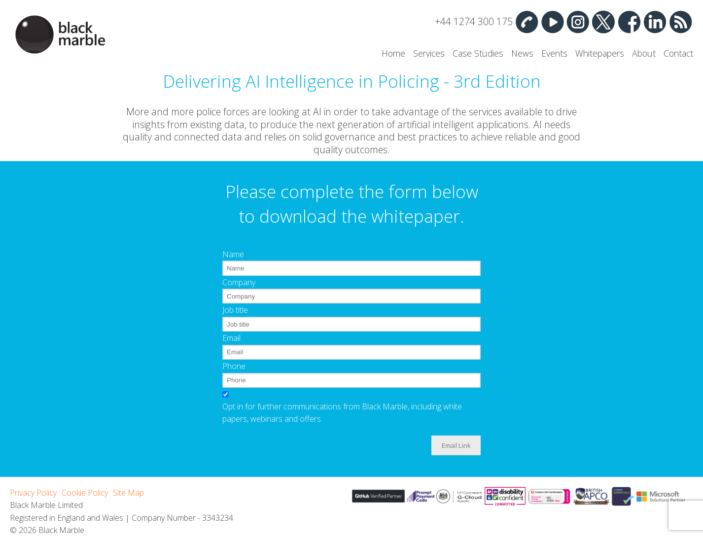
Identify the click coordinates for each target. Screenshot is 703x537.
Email (231, 338)
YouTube (552, 22)
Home (393, 53)
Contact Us (526, 22)
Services (429, 53)
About (644, 53)
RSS (680, 22)
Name (233, 254)
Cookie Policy (85, 492)
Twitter (603, 22)
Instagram (578, 22)
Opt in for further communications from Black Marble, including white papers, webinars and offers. (342, 413)
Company (238, 282)
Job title (235, 309)
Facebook (629, 22)
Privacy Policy (33, 492)
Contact (678, 53)
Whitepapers (599, 53)
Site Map (128, 492)
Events (554, 53)
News (522, 53)
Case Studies (478, 53)
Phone (234, 366)
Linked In (655, 22)
